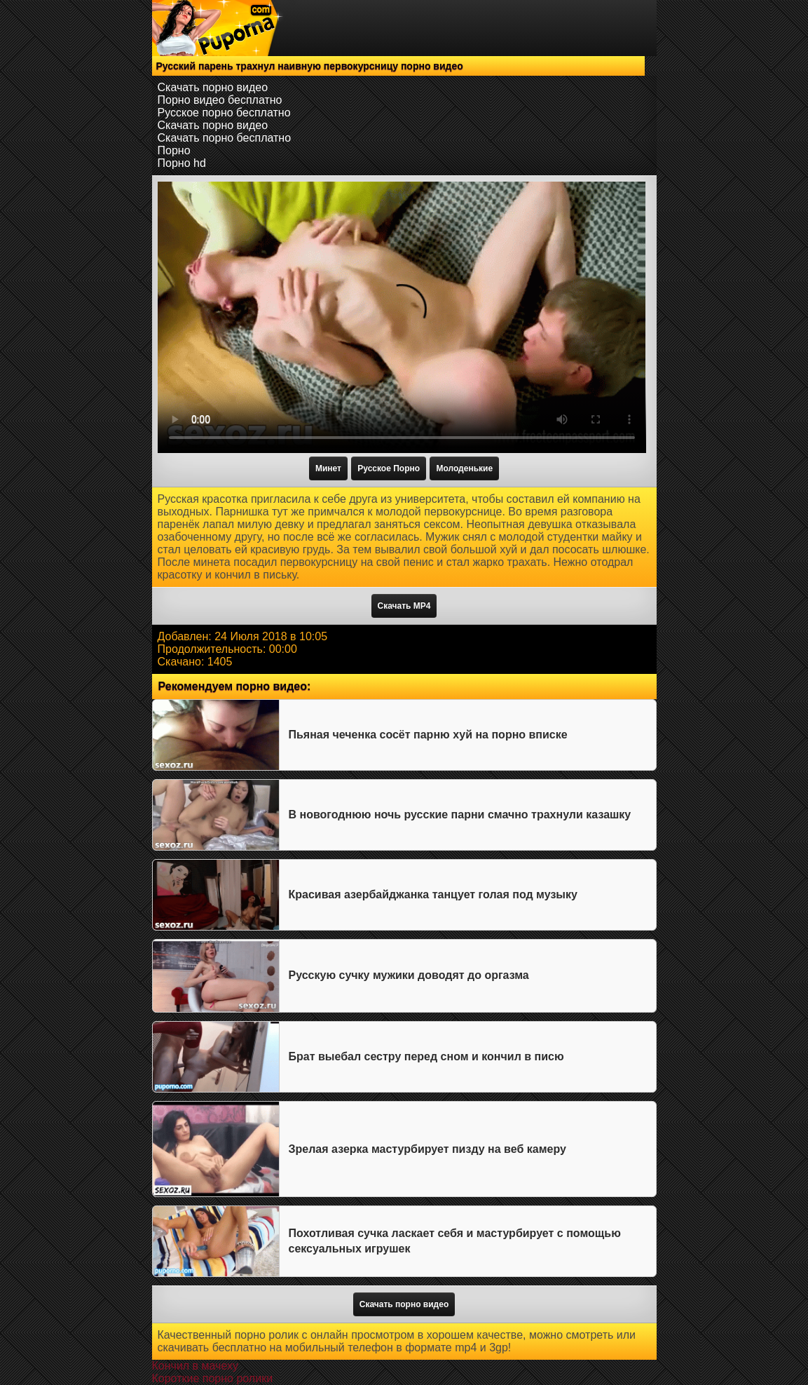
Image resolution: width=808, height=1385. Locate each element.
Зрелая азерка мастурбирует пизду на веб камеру (427, 1149)
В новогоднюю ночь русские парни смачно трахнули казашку (460, 814)
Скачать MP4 (404, 606)
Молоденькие (464, 468)
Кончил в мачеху (195, 1366)
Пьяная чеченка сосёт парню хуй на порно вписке (428, 735)
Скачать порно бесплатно (225, 138)
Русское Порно (388, 468)
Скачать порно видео (213, 87)
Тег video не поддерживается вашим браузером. (402, 317)
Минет (328, 468)
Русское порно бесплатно (224, 113)
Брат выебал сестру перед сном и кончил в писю (426, 1056)
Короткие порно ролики (212, 1378)
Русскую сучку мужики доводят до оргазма (409, 975)
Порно (174, 150)
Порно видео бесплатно (220, 100)
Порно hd (182, 163)
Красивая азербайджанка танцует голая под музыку (433, 894)
